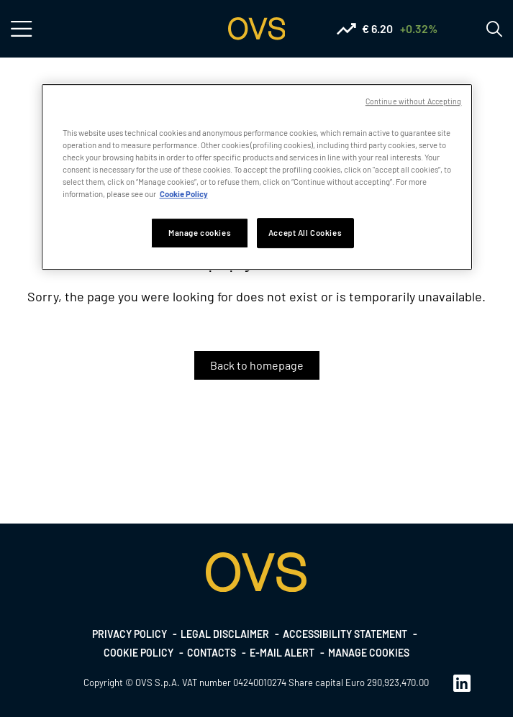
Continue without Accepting (414, 101)
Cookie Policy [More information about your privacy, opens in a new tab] (184, 193)
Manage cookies (368, 653)
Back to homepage (257, 365)
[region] (257, 176)
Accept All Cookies (305, 232)
